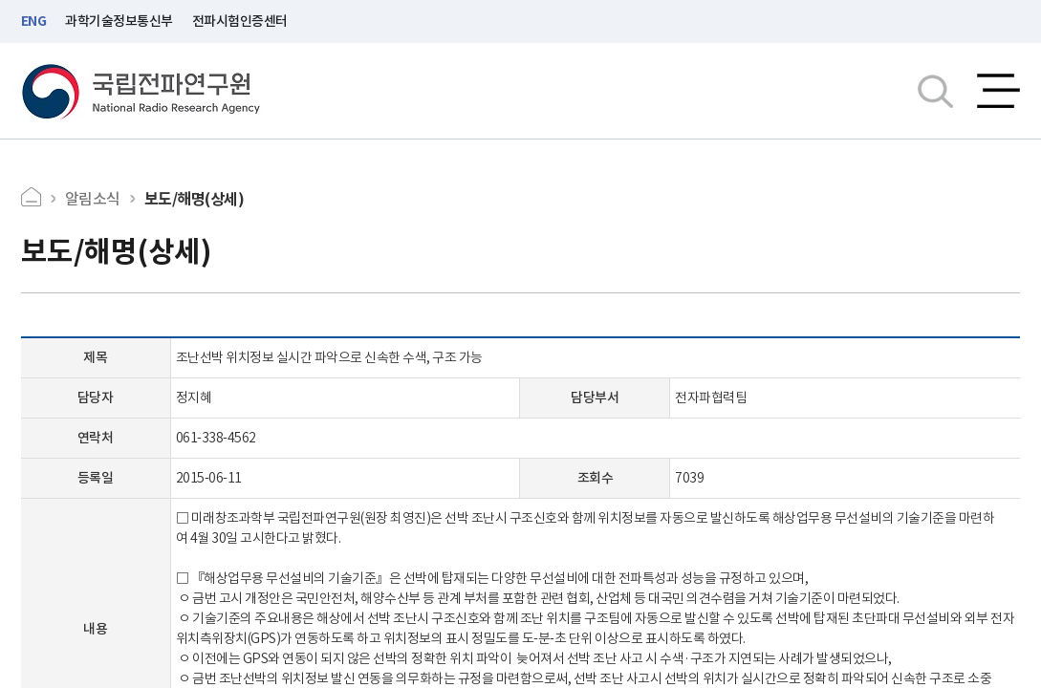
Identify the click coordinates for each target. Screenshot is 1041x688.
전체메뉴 (998, 91)
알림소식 (92, 198)
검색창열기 (935, 91)
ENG (34, 21)
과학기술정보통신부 (119, 21)
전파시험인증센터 (240, 21)
